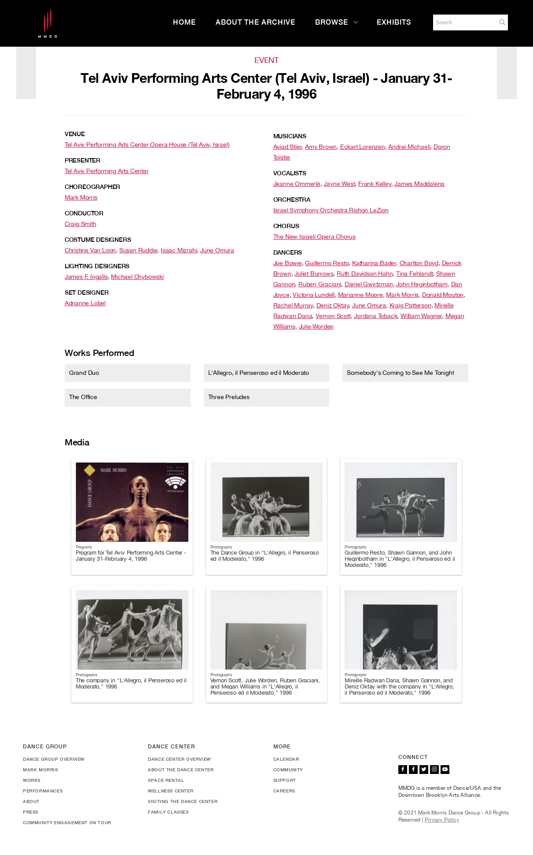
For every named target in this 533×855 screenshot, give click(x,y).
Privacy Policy (442, 820)
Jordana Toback (375, 315)
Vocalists (289, 173)
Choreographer (92, 186)
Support (284, 780)
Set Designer (87, 292)
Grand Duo (84, 372)
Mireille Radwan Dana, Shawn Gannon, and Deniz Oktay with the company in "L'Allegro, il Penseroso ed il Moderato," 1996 (399, 686)
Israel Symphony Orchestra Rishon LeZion (331, 210)
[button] (502, 22)
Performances (42, 790)
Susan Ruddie (138, 250)
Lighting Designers (97, 266)
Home (184, 22)
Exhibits (394, 22)
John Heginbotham (422, 284)
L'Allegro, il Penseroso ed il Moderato (258, 372)
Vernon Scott (333, 315)
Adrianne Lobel (85, 303)
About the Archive (255, 22)
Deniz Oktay (332, 305)
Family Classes (168, 811)
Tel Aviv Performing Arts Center (107, 170)
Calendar (286, 759)
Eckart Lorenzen (362, 146)
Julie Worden (316, 326)
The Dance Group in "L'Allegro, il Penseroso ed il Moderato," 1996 (264, 555)
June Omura (217, 250)
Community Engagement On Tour (67, 822)
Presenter (82, 160)
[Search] (464, 22)
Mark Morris (81, 197)
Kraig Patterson (410, 305)
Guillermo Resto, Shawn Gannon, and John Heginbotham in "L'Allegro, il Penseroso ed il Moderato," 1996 (400, 559)
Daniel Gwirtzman (369, 284)
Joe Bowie (287, 262)
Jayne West (339, 183)
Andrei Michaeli (409, 146)
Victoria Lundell (314, 294)
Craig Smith (80, 223)
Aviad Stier (287, 146)
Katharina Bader (374, 262)
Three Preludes (229, 396)
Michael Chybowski (137, 276)
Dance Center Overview (179, 759)
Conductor (84, 213)
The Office (83, 396)
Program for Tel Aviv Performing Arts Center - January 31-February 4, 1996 (131, 555)
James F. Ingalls (86, 276)
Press (30, 811)
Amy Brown (321, 146)
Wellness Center (170, 790)
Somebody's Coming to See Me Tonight (400, 372)
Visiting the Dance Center (182, 801)
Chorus (286, 225)
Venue (75, 133)
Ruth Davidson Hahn (365, 273)
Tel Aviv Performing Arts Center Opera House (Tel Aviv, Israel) (147, 144)
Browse (336, 22)
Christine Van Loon (90, 250)
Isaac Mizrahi (179, 250)
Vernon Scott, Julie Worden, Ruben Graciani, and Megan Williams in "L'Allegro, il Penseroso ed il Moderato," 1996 (265, 686)
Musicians (289, 136)
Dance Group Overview (54, 759)
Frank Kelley (374, 183)
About (31, 801)
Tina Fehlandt (414, 273)
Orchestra (291, 199)
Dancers (287, 252)
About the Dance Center (180, 769)
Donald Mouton (442, 294)
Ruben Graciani (319, 284)
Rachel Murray (293, 305)
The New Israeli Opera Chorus (314, 236)
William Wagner (421, 315)
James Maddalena (419, 183)
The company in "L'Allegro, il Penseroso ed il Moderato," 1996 (131, 683)
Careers (284, 790)
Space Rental (166, 780)
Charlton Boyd (419, 262)
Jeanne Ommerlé (296, 183)
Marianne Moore (360, 294)
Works (31, 780)
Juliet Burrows (313, 273)
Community (288, 769)
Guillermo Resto (327, 262)
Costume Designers (98, 239)
